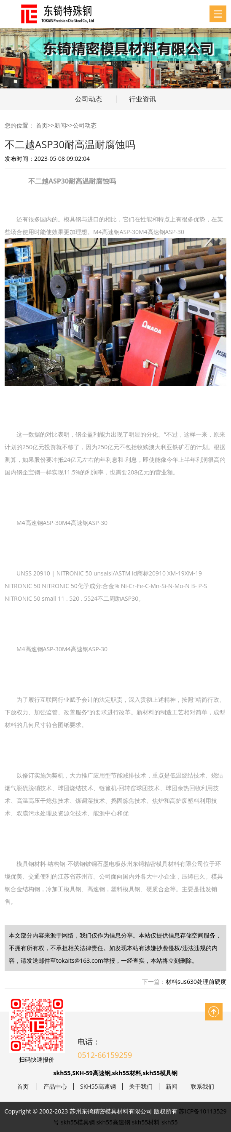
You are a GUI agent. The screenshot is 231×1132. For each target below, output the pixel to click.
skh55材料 (146, 1122)
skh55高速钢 (113, 1122)
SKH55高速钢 (98, 1086)
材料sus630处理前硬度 (196, 982)
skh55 (169, 1122)
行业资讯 (142, 99)
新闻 (60, 125)
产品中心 (55, 1086)
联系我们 (202, 1086)
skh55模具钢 (78, 1122)
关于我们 (141, 1086)
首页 (42, 125)
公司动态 (88, 99)
